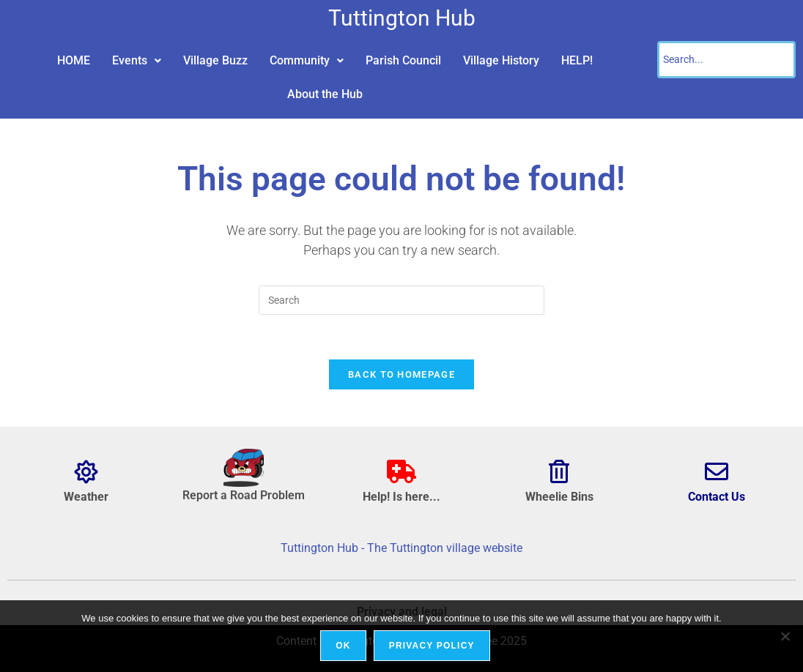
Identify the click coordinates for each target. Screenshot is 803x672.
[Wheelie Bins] (559, 471)
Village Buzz (215, 60)
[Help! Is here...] (401, 471)
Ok (343, 646)
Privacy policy (432, 646)
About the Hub (325, 94)
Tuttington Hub (401, 18)
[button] (136, 61)
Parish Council (403, 60)
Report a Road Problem (243, 495)
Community (307, 60)
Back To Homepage (401, 374)
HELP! (577, 60)
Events (136, 60)
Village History (501, 60)
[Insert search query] (401, 300)
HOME (73, 60)
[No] (784, 636)
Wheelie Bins (559, 497)
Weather (86, 497)
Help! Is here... (401, 497)
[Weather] (86, 471)
